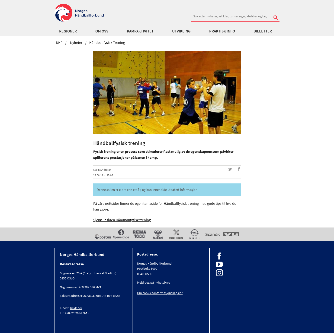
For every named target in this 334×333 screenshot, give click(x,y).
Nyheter (76, 42)
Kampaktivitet (140, 31)
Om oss (101, 31)
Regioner (68, 31)
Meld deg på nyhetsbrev (153, 282)
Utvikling (181, 31)
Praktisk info (222, 31)
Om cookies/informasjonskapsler (160, 293)
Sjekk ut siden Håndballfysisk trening (122, 220)
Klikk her (76, 308)
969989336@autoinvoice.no (102, 296)
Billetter (263, 31)
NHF (59, 42)
